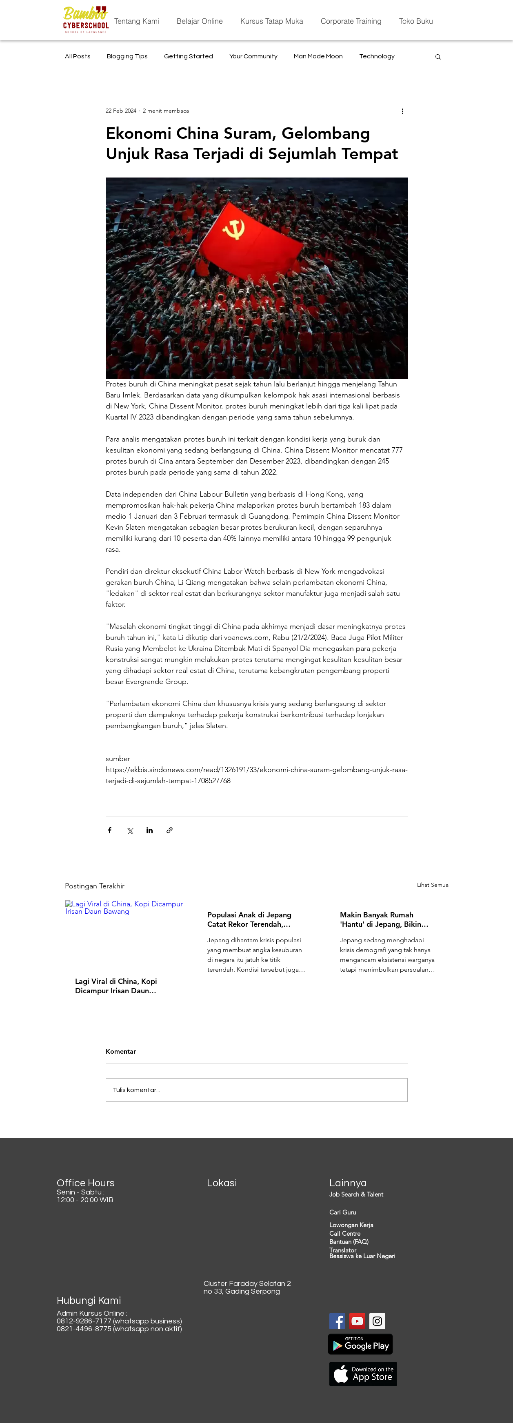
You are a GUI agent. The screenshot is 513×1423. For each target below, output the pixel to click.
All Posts (78, 56)
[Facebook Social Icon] (337, 1321)
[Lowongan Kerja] (375, 1225)
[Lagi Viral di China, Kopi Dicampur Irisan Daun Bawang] (124, 933)
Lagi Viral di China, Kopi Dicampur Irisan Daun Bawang (116, 986)
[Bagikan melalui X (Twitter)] (129, 830)
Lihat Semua (433, 884)
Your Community (253, 56)
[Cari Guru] (375, 1212)
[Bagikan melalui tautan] (169, 830)
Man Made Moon (318, 56)
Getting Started (188, 56)
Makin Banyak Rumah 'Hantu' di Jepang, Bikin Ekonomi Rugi (380, 919)
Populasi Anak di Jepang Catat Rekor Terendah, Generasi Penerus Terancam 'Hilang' (254, 919)
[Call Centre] (375, 1233)
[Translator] (375, 1250)
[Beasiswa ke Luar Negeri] (375, 1256)
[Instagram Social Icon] (377, 1321)
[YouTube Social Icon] (357, 1321)
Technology (377, 56)
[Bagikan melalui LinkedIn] (149, 830)
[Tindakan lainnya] (403, 110)
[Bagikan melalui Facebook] (109, 830)
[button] (438, 56)
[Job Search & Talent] (375, 1194)
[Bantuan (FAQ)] (375, 1241)
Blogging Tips (127, 56)
